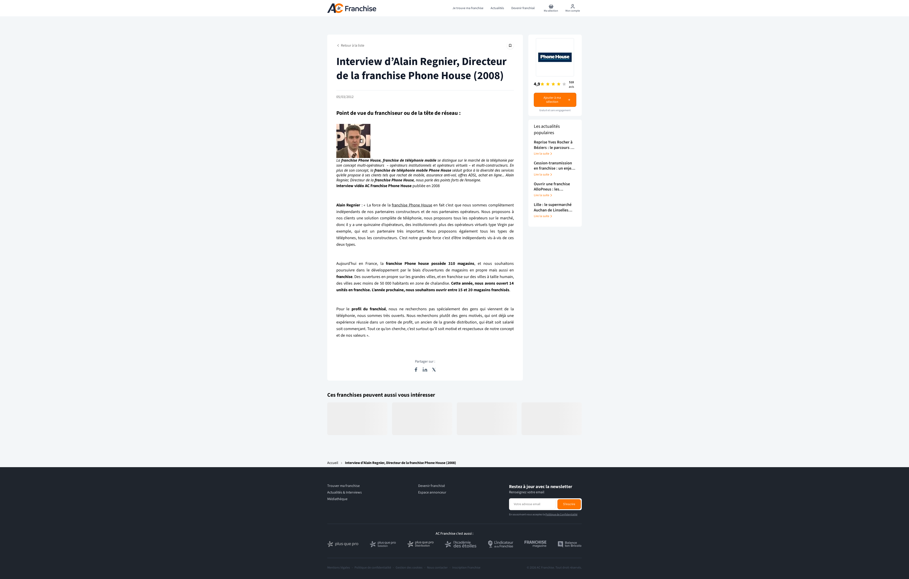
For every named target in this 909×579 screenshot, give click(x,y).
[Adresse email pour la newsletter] (533, 504)
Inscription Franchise (466, 568)
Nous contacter (437, 568)
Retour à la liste (350, 45)
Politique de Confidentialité (561, 514)
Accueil (332, 462)
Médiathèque (337, 499)
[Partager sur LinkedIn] (425, 369)
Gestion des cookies (409, 568)
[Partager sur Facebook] (416, 369)
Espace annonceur (432, 492)
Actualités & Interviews (344, 492)
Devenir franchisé (431, 486)
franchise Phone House (412, 205)
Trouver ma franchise (343, 486)
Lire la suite (543, 154)
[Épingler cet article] (510, 45)
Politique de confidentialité (373, 568)
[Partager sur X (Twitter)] (434, 369)
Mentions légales (338, 568)
